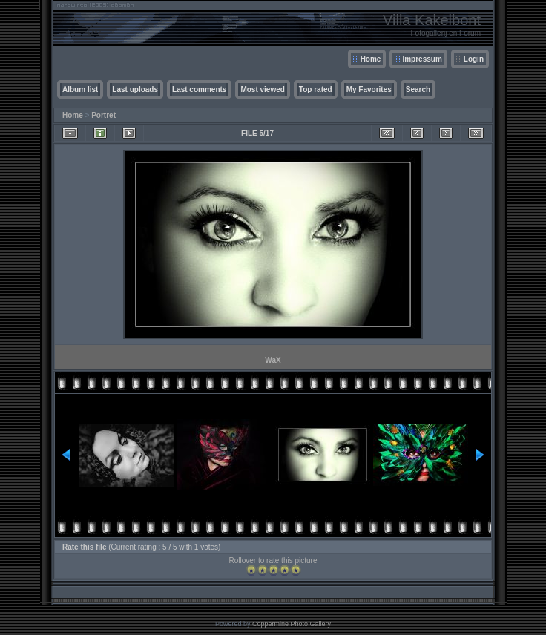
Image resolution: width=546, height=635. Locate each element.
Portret (103, 115)
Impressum (421, 59)
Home (371, 59)
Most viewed (262, 89)
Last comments (199, 89)
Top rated (315, 89)
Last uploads (135, 89)
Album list (80, 89)
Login (474, 59)
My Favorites (369, 89)
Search (418, 89)
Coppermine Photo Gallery (291, 624)
